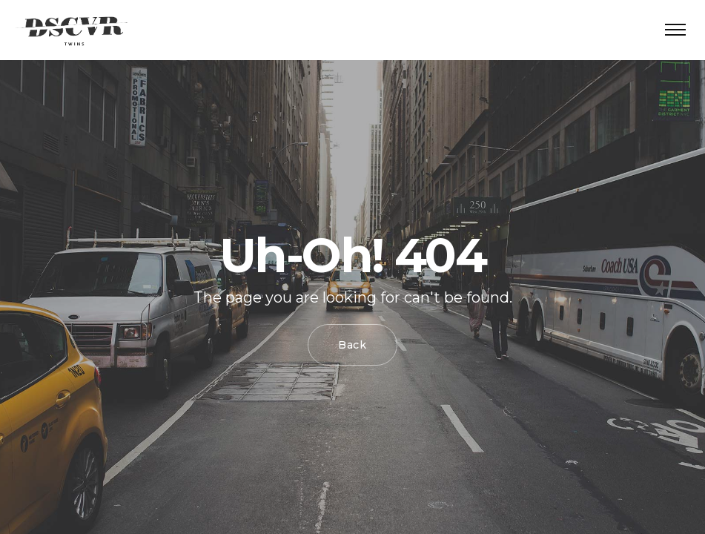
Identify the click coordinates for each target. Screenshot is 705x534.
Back (352, 345)
